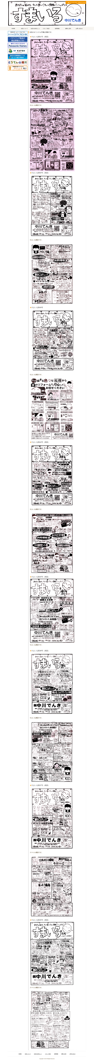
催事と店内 (68, 28)
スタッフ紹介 (46, 28)
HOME (13, 28)
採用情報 (57, 28)
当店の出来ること (35, 28)
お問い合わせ (79, 28)
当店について (24, 28)
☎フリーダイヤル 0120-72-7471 (76, 2)
